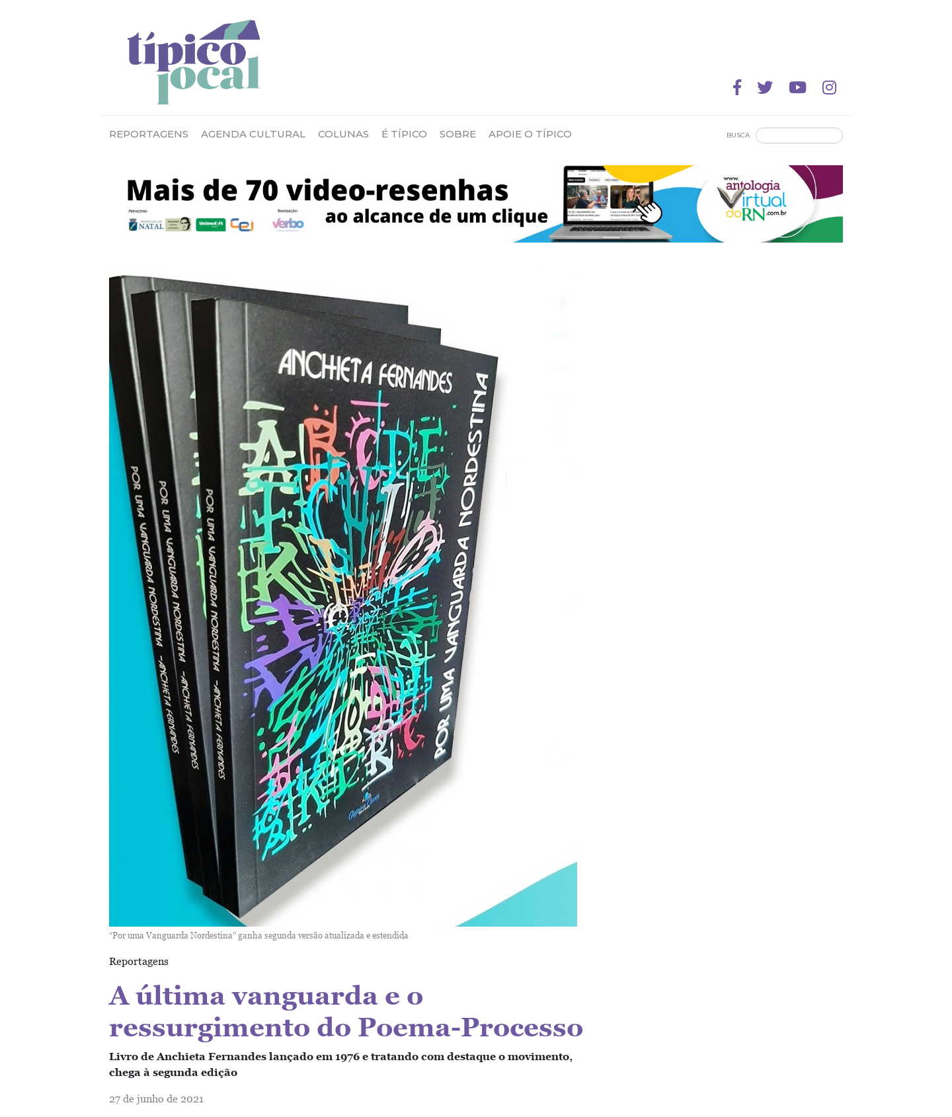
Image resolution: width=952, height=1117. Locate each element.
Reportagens (148, 134)
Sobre (458, 134)
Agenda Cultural (253, 134)
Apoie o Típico (530, 134)
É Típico (404, 134)
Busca (738, 135)
